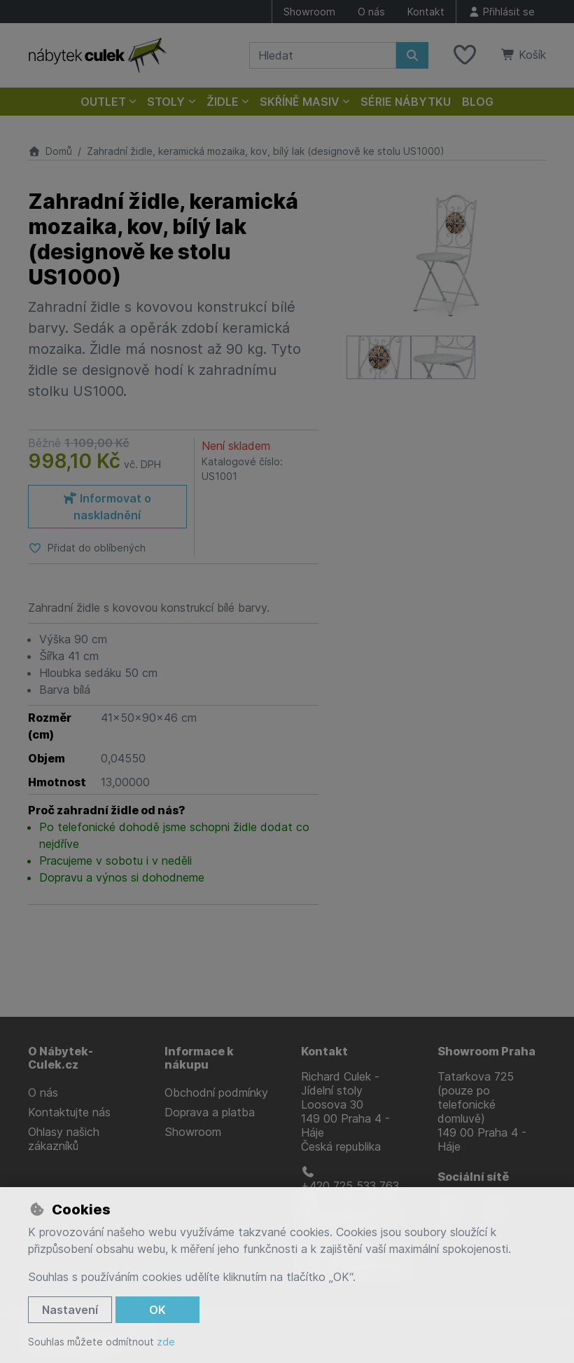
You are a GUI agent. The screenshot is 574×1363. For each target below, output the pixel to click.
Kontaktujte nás (69, 1112)
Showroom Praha (487, 1051)
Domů (50, 151)
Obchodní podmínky (216, 1092)
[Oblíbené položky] (465, 55)
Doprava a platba (209, 1112)
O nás (371, 12)
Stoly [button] (166, 102)
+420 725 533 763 (350, 1179)
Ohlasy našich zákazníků (63, 1139)
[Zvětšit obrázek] (446, 255)
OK (157, 1310)
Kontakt (425, 12)
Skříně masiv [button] (300, 102)
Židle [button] (222, 102)
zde (166, 1342)
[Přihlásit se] (501, 11)
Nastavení (70, 1310)
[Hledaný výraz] (322, 55)
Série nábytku (405, 102)
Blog (477, 102)
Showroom (309, 12)
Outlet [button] (103, 102)
